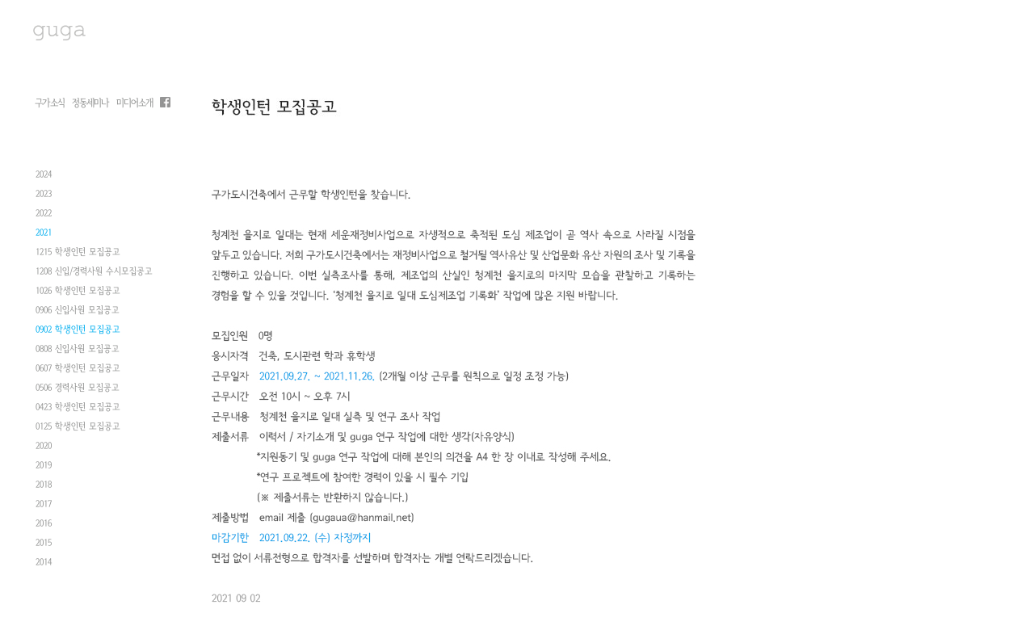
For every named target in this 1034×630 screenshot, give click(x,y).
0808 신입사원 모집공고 (78, 355)
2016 (44, 530)
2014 (44, 568)
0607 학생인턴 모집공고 (78, 375)
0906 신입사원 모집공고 (78, 316)
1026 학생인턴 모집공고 (78, 297)
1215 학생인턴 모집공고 (78, 258)
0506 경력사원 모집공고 (78, 394)
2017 (44, 510)
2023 (44, 200)
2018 (44, 491)
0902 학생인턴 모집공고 (78, 336)
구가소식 (50, 103)
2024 (44, 181)
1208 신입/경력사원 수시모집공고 (94, 278)
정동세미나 (90, 103)
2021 (44, 239)
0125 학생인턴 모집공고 (78, 433)
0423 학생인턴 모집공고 (78, 413)
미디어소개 (134, 103)
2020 (44, 452)
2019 (44, 472)
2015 (44, 549)
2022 (44, 220)
